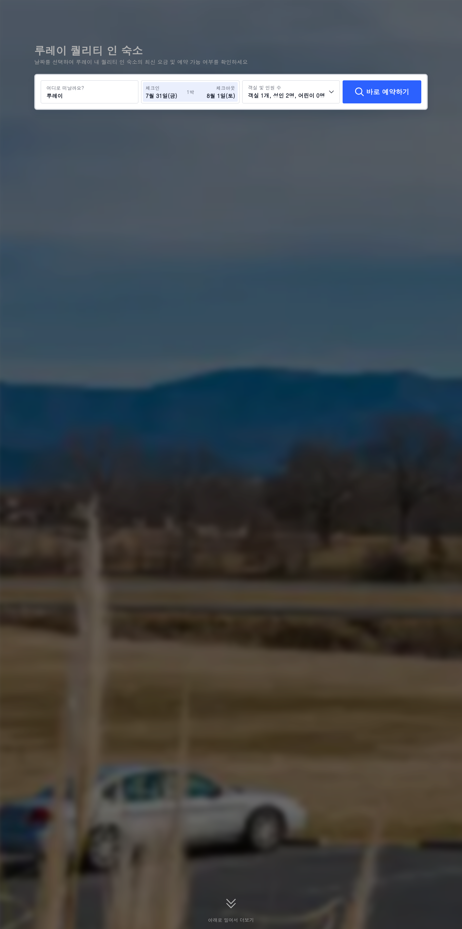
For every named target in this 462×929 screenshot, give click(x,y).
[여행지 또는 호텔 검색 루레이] (89, 91)
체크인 (153, 88)
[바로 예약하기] (382, 91)
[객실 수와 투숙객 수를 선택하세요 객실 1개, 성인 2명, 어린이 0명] (291, 92)
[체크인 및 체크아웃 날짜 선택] (165, 92)
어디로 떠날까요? (65, 88)
